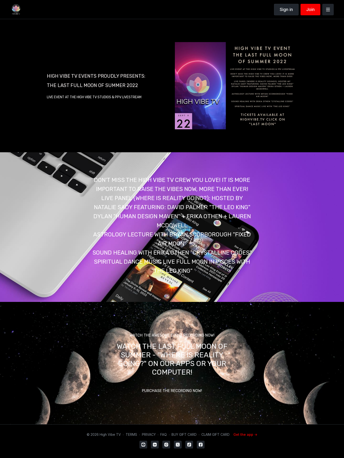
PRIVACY (149, 434)
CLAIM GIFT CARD (215, 434)
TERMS (131, 434)
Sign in (286, 9)
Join (310, 9)
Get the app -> (245, 434)
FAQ (163, 434)
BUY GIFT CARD (184, 434)
